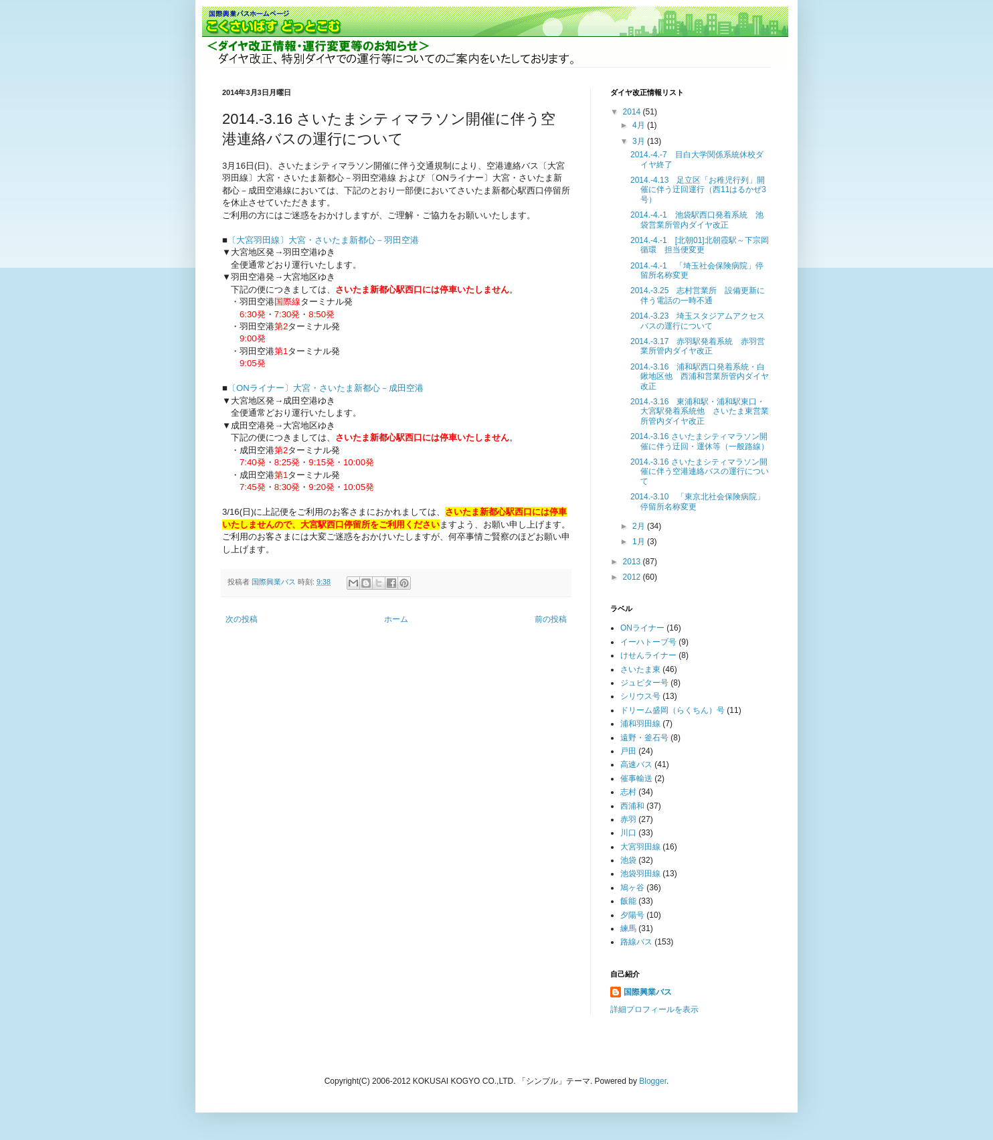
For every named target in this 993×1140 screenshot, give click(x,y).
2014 (633, 111)
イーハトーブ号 (648, 642)
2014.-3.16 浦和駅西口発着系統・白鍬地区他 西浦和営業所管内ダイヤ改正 (699, 376)
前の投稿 (551, 619)
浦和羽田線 (640, 723)
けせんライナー (648, 655)
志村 (628, 792)
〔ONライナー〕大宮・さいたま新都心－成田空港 (326, 388)
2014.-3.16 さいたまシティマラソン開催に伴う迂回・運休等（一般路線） (699, 441)
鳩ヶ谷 (632, 887)
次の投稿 (241, 619)
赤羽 (628, 819)
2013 (633, 561)
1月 (639, 541)
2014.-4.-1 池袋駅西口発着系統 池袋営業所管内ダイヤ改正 (696, 219)
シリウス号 (640, 696)
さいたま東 (640, 669)
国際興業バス (275, 582)
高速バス (636, 764)
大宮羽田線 (640, 846)
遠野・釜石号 (644, 737)
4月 (639, 125)
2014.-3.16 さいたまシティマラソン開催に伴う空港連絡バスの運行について (699, 471)
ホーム (396, 619)
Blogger (652, 1081)
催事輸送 (636, 778)
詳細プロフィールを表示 (654, 1009)
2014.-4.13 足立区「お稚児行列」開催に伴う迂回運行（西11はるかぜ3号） (698, 189)
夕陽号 (632, 915)
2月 (639, 526)
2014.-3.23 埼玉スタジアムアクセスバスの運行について (697, 320)
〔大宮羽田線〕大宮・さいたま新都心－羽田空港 (323, 240)
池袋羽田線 (640, 873)
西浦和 (632, 806)
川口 (628, 832)
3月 (639, 141)
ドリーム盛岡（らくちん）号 (672, 710)
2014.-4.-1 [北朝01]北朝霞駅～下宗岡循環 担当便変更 (699, 245)
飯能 (628, 901)
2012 (633, 577)
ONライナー (642, 628)
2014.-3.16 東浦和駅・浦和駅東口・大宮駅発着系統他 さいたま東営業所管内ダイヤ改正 (699, 411)
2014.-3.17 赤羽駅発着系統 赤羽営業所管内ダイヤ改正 (697, 346)
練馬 (628, 928)
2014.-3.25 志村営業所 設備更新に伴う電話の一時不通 (697, 295)
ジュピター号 (644, 682)
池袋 (628, 860)
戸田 (628, 751)
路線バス (636, 942)
